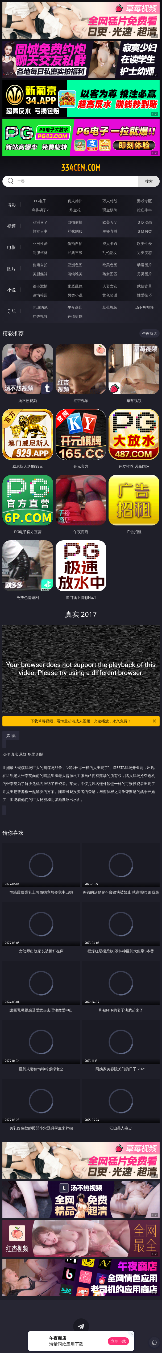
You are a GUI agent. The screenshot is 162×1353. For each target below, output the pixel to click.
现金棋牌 (109, 209)
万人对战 (109, 200)
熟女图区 (109, 273)
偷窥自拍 (40, 264)
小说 (11, 290)
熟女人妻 (40, 231)
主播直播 (109, 231)
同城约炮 (40, 307)
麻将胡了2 (40, 209)
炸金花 (75, 209)
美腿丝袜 (40, 273)
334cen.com (81, 167)
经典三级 (75, 252)
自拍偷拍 (75, 222)
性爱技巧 (144, 295)
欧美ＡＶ (109, 222)
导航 (11, 311)
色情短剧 (75, 316)
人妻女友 (109, 286)
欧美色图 (109, 264)
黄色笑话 (109, 295)
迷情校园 (40, 295)
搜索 (149, 181)
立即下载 (118, 1341)
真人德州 (75, 200)
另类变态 (144, 252)
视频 (11, 226)
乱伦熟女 (109, 252)
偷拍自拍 (75, 243)
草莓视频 (109, 307)
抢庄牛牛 (144, 209)
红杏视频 (40, 316)
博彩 (11, 205)
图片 (11, 269)
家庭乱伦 (75, 286)
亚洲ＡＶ (40, 222)
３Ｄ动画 (144, 222)
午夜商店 (75, 307)
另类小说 (75, 295)
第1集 (11, 735)
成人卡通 (109, 243)
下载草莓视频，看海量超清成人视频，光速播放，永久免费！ (94, 721)
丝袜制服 (75, 231)
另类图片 (144, 273)
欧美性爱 (144, 243)
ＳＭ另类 (144, 231)
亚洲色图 (75, 264)
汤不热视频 (144, 307)
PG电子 (40, 200)
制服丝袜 (40, 252)
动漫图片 (144, 264)
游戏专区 (144, 200)
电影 (11, 247)
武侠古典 (144, 286)
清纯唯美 (75, 273)
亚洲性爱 (40, 243)
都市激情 (40, 286)
